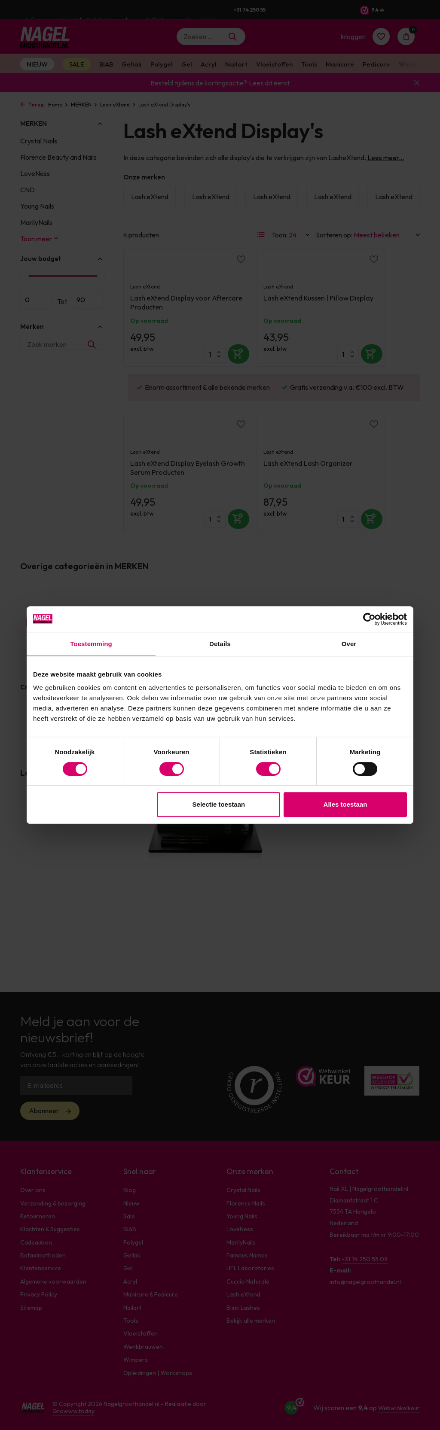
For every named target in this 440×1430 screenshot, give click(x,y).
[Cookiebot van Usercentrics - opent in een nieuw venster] (369, 619)
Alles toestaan (345, 804)
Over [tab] (349, 643)
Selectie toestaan (218, 804)
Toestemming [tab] (91, 643)
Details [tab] (220, 643)
